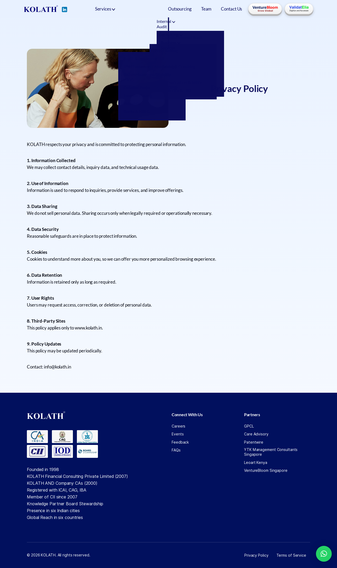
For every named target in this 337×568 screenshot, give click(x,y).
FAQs (176, 450)
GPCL (249, 426)
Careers (178, 426)
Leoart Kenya (255, 462)
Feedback (180, 442)
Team (206, 9)
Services (103, 9)
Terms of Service (291, 555)
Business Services (204, 23)
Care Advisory (256, 434)
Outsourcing (180, 9)
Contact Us (231, 9)
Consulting (161, 23)
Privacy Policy (256, 555)
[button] (324, 554)
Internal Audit (120, 23)
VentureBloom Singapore (266, 470)
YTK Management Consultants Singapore (271, 452)
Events (178, 434)
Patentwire (253, 442)
